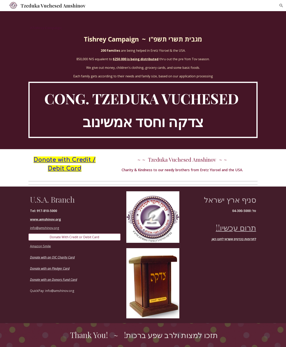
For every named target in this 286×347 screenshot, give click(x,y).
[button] (281, 5)
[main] (143, 52)
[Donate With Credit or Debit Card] (74, 237)
